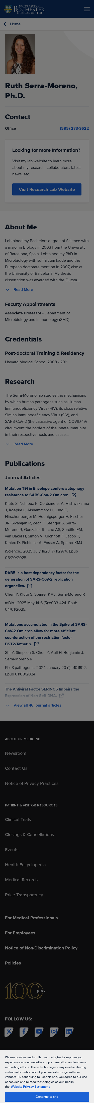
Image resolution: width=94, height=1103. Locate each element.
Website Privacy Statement (30, 1087)
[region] (47, 1076)
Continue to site (47, 1097)
